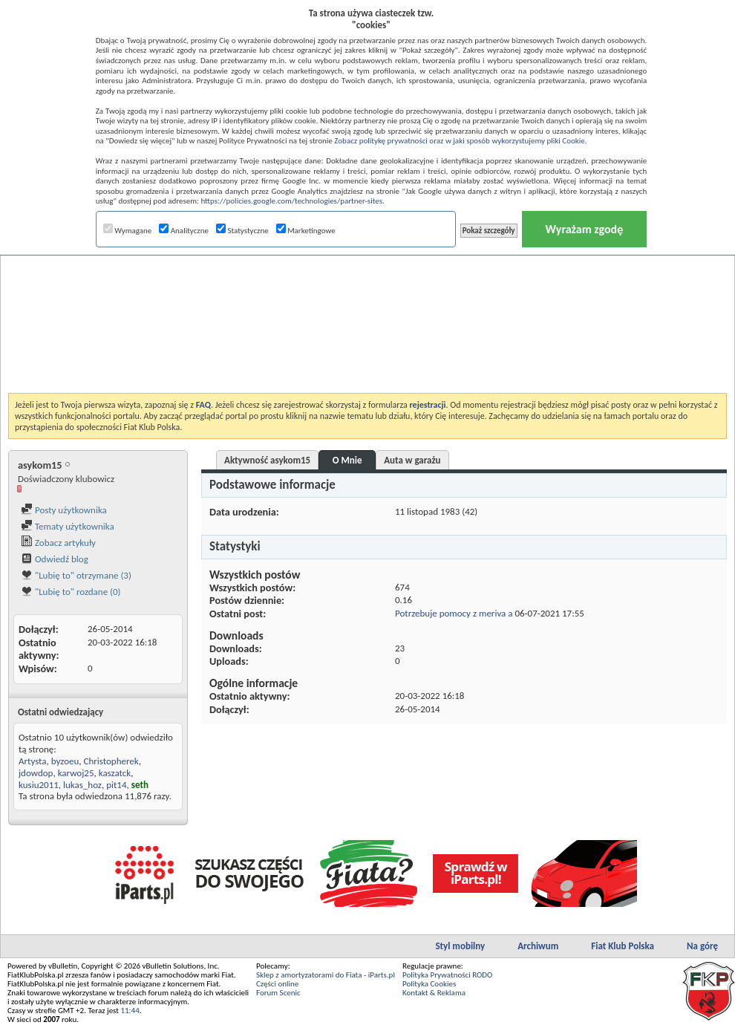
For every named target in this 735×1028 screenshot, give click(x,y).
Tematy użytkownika (67, 526)
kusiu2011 (39, 784)
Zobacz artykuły (58, 542)
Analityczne (184, 230)
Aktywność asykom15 (267, 460)
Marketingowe (306, 230)
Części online (277, 984)
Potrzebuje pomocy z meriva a (453, 613)
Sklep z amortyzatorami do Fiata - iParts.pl (325, 975)
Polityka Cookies (429, 984)
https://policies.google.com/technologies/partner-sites (291, 201)
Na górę (702, 945)
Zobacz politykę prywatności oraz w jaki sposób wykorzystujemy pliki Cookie (459, 141)
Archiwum (537, 945)
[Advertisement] (367, 285)
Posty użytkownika (64, 509)
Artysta (33, 761)
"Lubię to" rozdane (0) (71, 591)
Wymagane (127, 230)
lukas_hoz (82, 784)
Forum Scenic (278, 993)
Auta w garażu (412, 460)
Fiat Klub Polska (622, 945)
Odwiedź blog (54, 559)
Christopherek (111, 761)
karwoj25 (76, 772)
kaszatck (115, 772)
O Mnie (347, 460)
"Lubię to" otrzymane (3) (76, 575)
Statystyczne (242, 230)
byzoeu (65, 761)
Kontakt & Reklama (434, 993)
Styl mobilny (460, 945)
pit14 (116, 784)
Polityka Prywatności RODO (447, 975)
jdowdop (36, 772)
